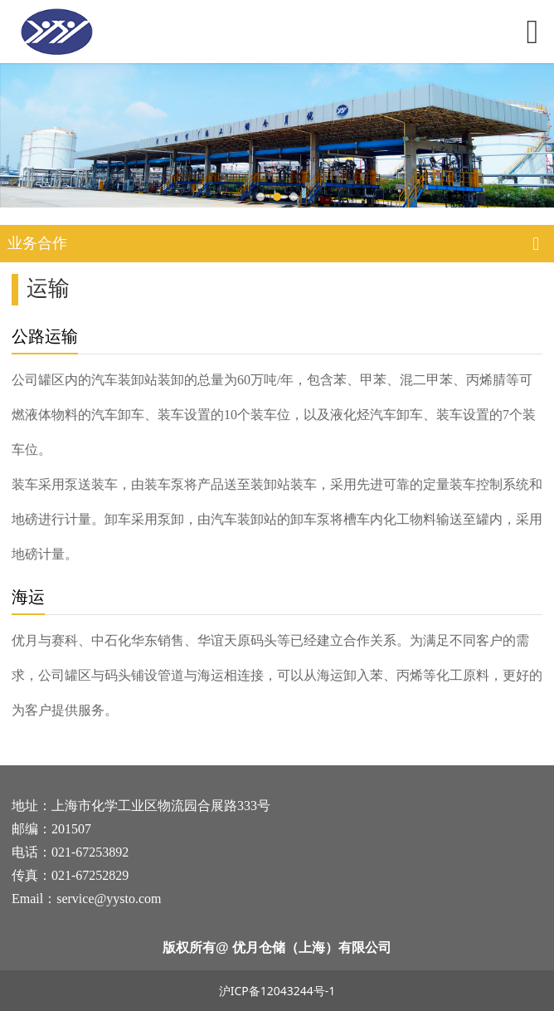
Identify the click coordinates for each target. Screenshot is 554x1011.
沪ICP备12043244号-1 (277, 991)
